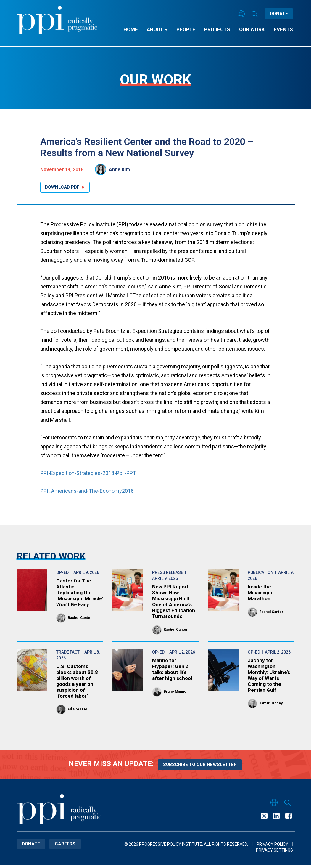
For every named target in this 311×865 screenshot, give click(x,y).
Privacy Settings (274, 850)
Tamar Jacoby (271, 703)
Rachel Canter (80, 618)
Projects (217, 29)
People (185, 29)
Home (130, 29)
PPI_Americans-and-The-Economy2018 (87, 491)
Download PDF (62, 187)
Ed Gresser (77, 709)
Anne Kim (119, 169)
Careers (65, 844)
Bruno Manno (175, 691)
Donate (279, 13)
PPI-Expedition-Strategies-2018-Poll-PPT (88, 473)
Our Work (252, 29)
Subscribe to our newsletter (200, 764)
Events (283, 29)
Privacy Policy (272, 844)
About (157, 29)
